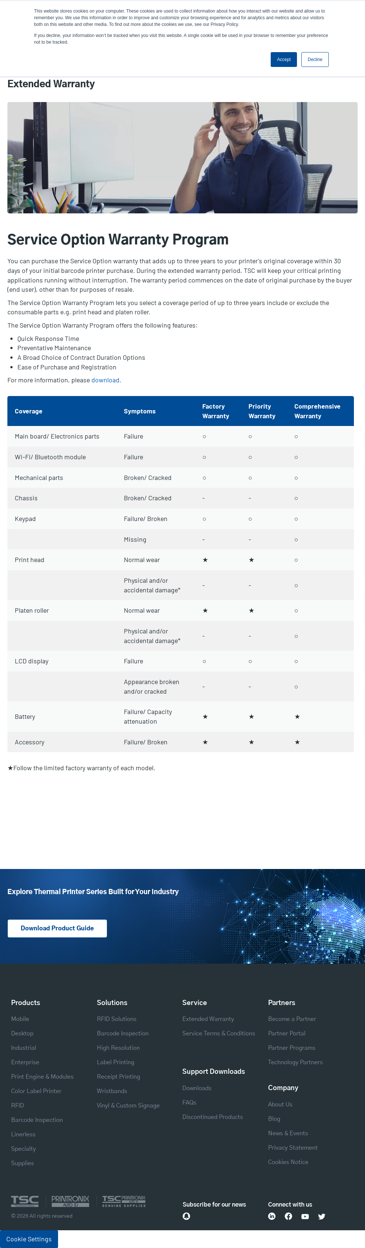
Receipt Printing (118, 1077)
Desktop (22, 1034)
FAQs (189, 1103)
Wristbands (112, 1092)
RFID (17, 1106)
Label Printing (115, 1063)
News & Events (288, 1133)
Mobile (20, 1019)
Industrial (23, 1048)
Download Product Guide (57, 929)
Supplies (22, 1164)
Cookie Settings (29, 1239)
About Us (280, 1104)
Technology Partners (295, 1063)
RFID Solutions (116, 1019)
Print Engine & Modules (42, 1077)
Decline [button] (315, 59)
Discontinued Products (212, 1117)
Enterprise (25, 1063)
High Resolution (118, 1048)
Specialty (23, 1149)
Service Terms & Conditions (218, 1034)
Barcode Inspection (37, 1120)
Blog (274, 1119)
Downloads (197, 1088)
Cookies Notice (288, 1162)
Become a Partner (292, 1019)
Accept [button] (284, 59)
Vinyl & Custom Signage (128, 1106)
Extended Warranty (208, 1019)
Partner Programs (291, 1048)
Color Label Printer (36, 1092)
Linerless (23, 1135)
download (105, 380)
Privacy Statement (293, 1148)
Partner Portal (286, 1034)
